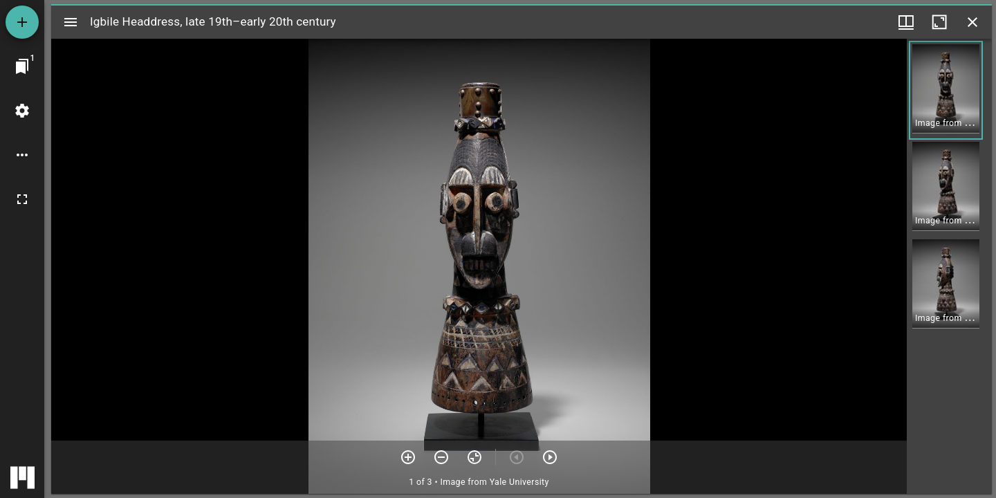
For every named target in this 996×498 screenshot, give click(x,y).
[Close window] (972, 22)
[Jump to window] (22, 66)
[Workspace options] (22, 155)
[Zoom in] (408, 457)
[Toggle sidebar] (70, 22)
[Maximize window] (939, 22)
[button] (945, 90)
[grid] (949, 266)
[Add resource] (22, 22)
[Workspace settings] (22, 110)
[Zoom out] (441, 457)
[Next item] (549, 457)
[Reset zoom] (474, 457)
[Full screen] (22, 199)
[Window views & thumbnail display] (906, 22)
